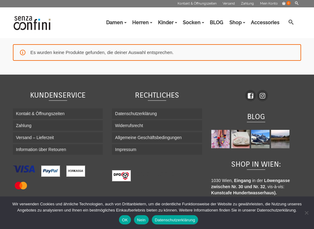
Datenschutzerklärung (175, 220)
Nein (141, 220)
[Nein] (306, 213)
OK (125, 220)
